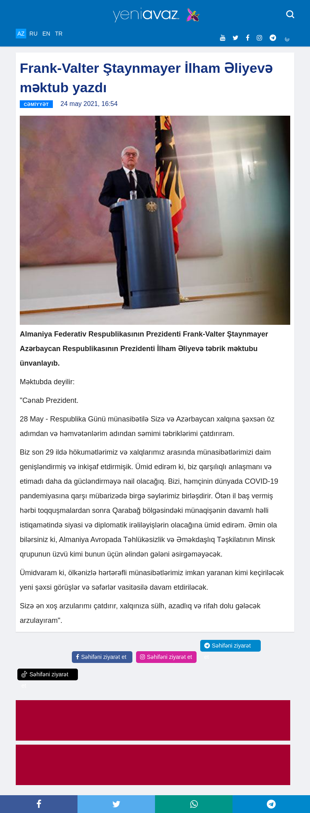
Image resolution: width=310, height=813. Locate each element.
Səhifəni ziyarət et (101, 657)
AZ (21, 33)
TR (59, 33)
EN (46, 33)
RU (33, 33)
